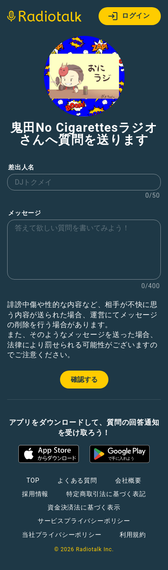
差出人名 (21, 167)
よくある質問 (77, 480)
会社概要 (128, 480)
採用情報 (35, 493)
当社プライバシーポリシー (62, 534)
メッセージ (24, 213)
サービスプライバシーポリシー (84, 520)
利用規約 (133, 534)
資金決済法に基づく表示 (84, 507)
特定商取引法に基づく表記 (106, 493)
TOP (32, 480)
